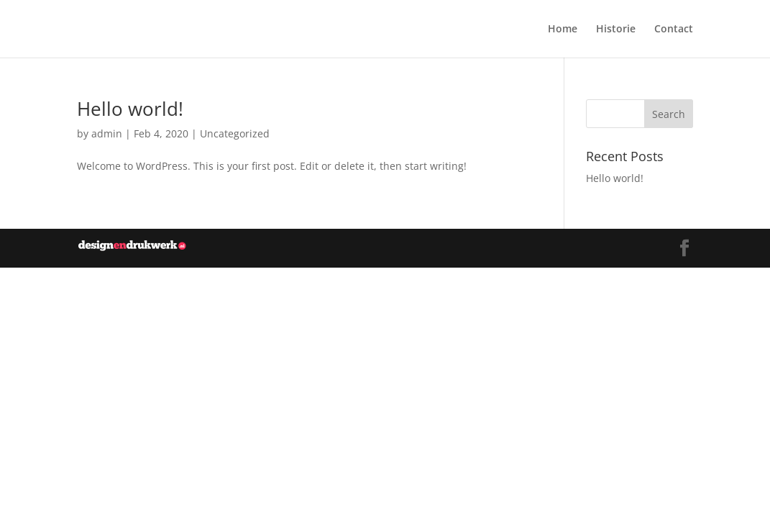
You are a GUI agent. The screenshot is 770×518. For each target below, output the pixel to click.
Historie (616, 29)
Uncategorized (235, 133)
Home (562, 29)
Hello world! (130, 109)
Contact (673, 29)
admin (106, 133)
